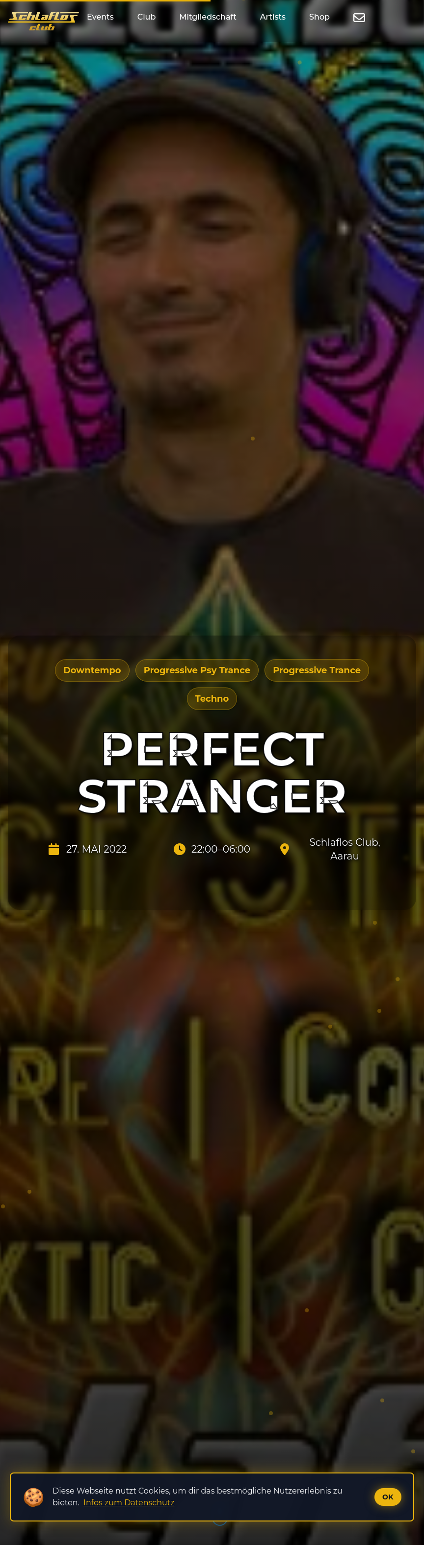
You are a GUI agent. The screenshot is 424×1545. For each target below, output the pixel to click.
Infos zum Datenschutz (128, 1502)
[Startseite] (43, 21)
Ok (388, 1497)
